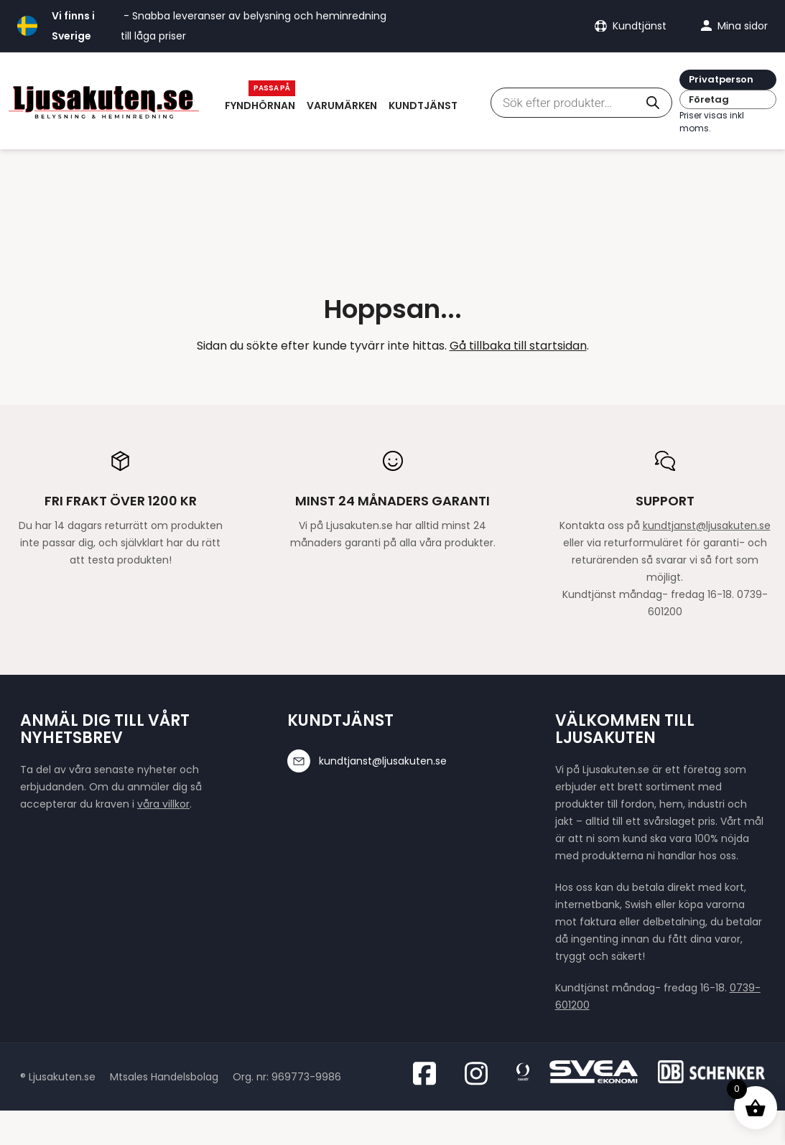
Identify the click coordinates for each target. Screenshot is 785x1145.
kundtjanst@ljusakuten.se (707, 525)
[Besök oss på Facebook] (429, 1073)
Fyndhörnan (260, 105)
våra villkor (163, 804)
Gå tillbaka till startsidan (518, 345)
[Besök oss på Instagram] (480, 1073)
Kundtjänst (423, 105)
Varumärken (342, 105)
